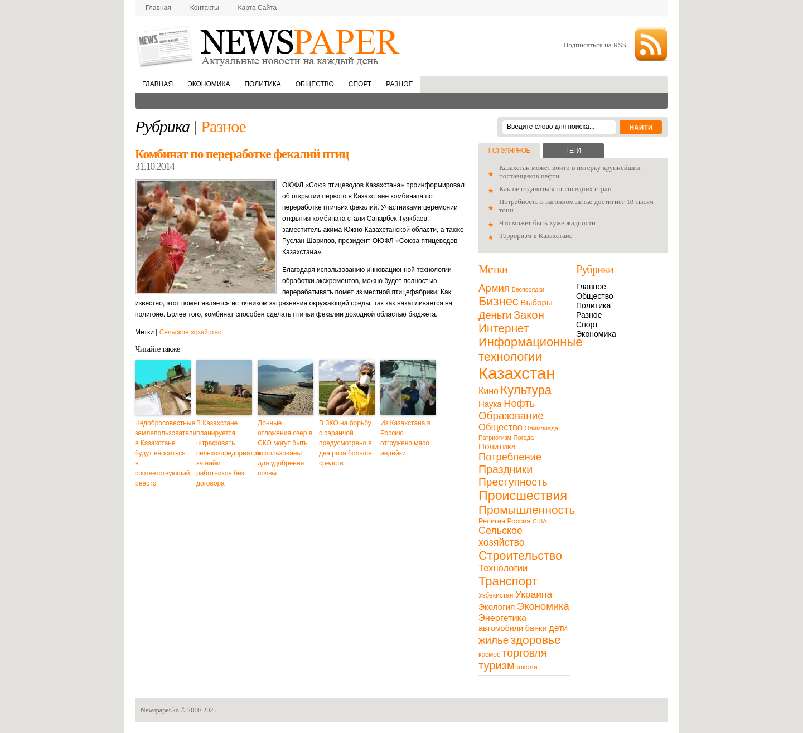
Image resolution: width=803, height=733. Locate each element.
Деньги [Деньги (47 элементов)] (494, 315)
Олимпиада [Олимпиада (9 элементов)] (541, 428)
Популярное (509, 150)
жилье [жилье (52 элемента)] (493, 640)
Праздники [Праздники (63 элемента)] (505, 469)
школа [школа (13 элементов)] (527, 667)
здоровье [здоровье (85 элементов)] (536, 639)
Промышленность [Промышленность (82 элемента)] (526, 509)
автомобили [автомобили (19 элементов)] (500, 628)
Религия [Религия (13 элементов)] (491, 521)
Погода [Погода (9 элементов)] (523, 437)
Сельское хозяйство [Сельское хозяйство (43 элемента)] (501, 536)
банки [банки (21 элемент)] (536, 628)
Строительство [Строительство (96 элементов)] (520, 555)
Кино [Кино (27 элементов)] (488, 391)
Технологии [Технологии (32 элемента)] (503, 568)
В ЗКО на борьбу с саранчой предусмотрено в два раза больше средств (345, 443)
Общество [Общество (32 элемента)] (500, 427)
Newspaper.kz (160, 710)
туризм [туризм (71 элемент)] (496, 665)
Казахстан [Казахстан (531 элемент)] (516, 373)
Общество (315, 84)
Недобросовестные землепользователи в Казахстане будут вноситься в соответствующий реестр (163, 453)
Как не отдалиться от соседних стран (555, 189)
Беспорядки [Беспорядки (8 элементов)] (528, 289)
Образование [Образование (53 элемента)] (511, 415)
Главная (158, 8)
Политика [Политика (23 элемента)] (497, 446)
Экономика (208, 84)
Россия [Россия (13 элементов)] (518, 521)
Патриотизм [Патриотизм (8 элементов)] (494, 437)
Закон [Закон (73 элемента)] (529, 315)
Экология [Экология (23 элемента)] (496, 606)
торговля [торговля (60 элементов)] (524, 653)
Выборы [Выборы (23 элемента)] (536, 302)
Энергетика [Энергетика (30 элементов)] (502, 618)
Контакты (204, 8)
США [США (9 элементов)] (540, 521)
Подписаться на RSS (594, 45)
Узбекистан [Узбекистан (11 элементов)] (495, 595)
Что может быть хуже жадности (547, 223)
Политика (262, 84)
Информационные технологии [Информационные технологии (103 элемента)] (530, 349)
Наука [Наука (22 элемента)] (490, 404)
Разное (399, 84)
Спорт (360, 84)
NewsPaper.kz (269, 46)
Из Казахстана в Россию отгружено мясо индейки (405, 438)
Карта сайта (257, 8)
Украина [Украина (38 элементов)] (533, 594)
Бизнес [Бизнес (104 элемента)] (498, 301)
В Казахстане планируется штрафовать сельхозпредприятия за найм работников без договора (224, 453)
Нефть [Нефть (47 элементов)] (519, 403)
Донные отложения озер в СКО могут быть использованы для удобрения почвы (285, 448)
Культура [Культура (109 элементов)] (526, 390)
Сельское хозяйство (190, 332)
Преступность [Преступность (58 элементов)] (513, 482)
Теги (573, 150)
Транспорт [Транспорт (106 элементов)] (508, 581)
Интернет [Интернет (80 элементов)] (503, 328)
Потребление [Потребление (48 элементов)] (509, 457)
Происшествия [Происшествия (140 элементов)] (522, 495)
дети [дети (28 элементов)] (558, 628)
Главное (591, 286)
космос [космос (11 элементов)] (489, 654)
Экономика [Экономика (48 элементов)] (543, 606)
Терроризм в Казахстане (535, 236)
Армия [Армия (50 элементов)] (494, 288)
